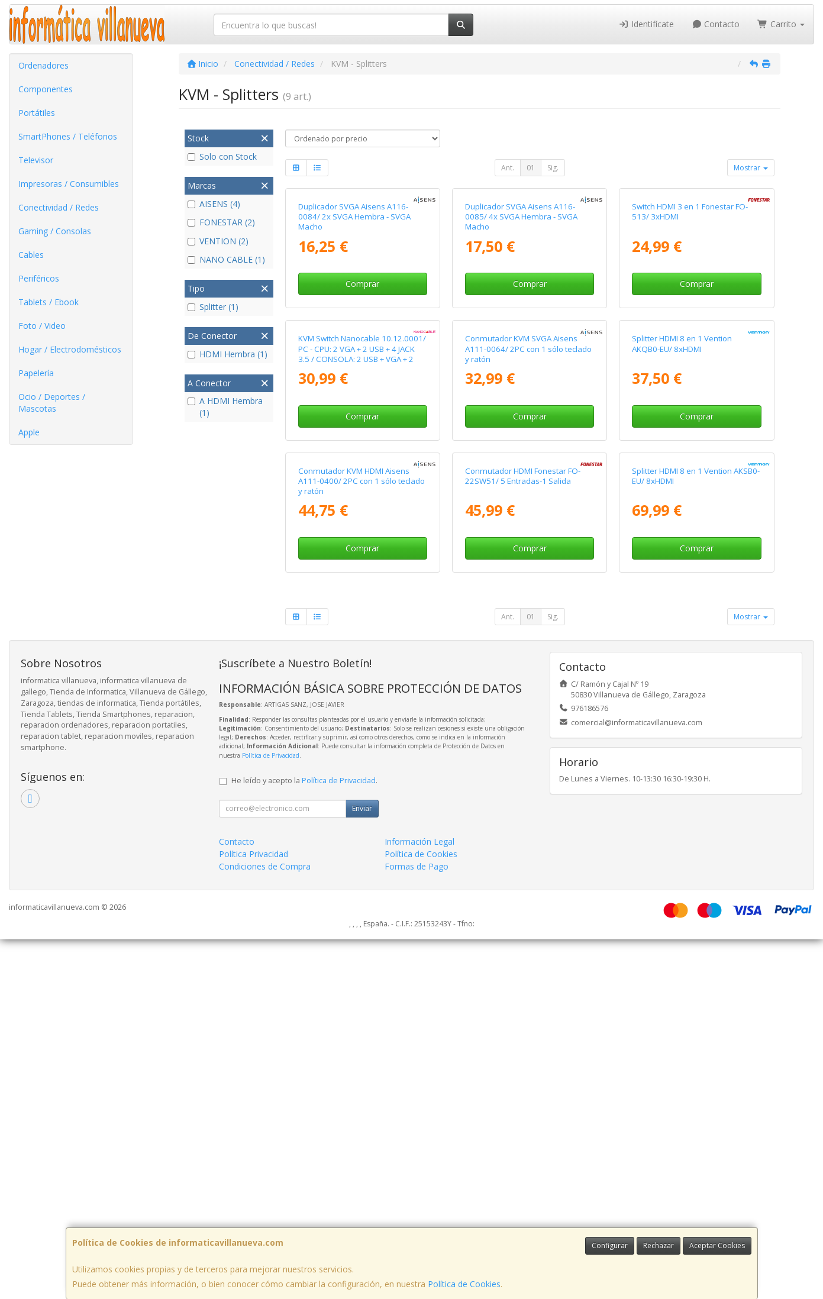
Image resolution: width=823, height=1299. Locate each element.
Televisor (35, 160)
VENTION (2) (218, 241)
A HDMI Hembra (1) (225, 406)
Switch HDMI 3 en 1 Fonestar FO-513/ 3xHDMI (690, 331)
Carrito (781, 24)
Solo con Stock (222, 156)
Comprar (362, 403)
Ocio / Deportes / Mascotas (51, 402)
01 (531, 168)
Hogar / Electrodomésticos (69, 349)
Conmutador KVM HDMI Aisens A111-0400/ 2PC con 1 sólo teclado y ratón (361, 841)
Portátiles (36, 112)
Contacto (716, 24)
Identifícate (646, 24)
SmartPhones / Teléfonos (67, 136)
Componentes (45, 89)
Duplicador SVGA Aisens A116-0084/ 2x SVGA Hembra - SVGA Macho (354, 337)
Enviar (362, 1168)
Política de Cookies (464, 1284)
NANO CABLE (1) (226, 259)
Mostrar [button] (751, 168)
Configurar (610, 1245)
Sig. (553, 168)
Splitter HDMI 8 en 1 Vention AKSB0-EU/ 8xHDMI (696, 835)
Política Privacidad (253, 1213)
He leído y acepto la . (304, 1140)
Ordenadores (43, 65)
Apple (29, 432)
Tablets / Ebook (48, 302)
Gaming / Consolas (54, 231)
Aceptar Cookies (717, 1245)
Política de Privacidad (270, 1115)
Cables (31, 254)
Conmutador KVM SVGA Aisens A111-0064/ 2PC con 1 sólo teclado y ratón (528, 589)
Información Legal (419, 1201)
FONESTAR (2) (221, 222)
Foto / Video (42, 325)
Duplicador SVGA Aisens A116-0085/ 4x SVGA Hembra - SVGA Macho (521, 337)
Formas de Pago (416, 1226)
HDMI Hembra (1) (227, 354)
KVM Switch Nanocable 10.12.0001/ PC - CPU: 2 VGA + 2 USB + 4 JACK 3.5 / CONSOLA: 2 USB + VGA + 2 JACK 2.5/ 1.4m (362, 594)
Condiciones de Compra (265, 1226)
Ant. (507, 168)
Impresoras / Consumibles (68, 183)
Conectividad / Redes (58, 207)
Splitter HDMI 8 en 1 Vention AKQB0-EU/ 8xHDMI (682, 583)
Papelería (36, 373)
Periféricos (38, 278)
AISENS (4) (214, 203)
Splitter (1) (213, 306)
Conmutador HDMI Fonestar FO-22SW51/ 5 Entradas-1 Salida (522, 835)
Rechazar (658, 1245)
